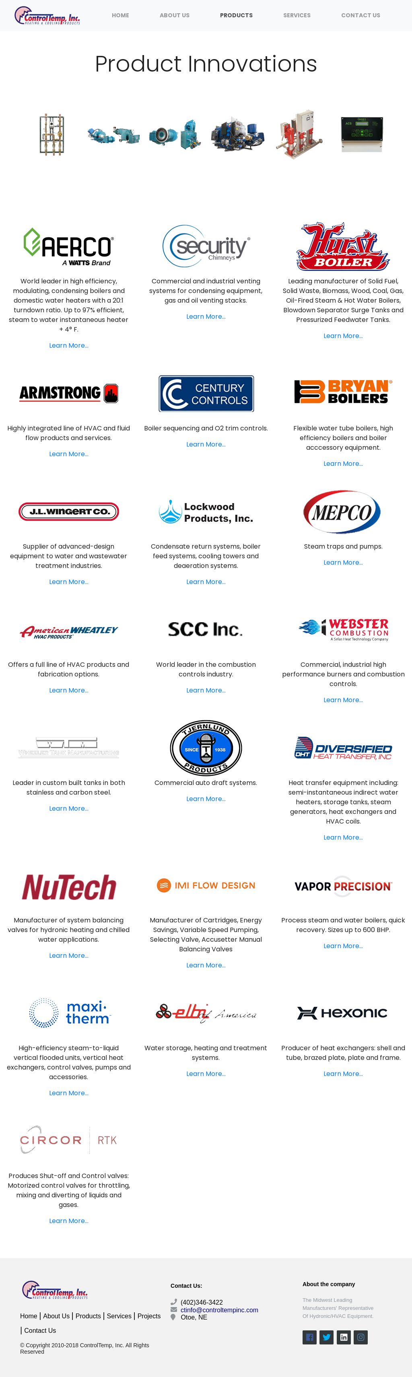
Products (236, 15)
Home (120, 15)
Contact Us (360, 15)
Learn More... (69, 345)
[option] (52, 135)
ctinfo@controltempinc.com (219, 1310)
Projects (149, 1316)
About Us (175, 15)
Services (297, 15)
